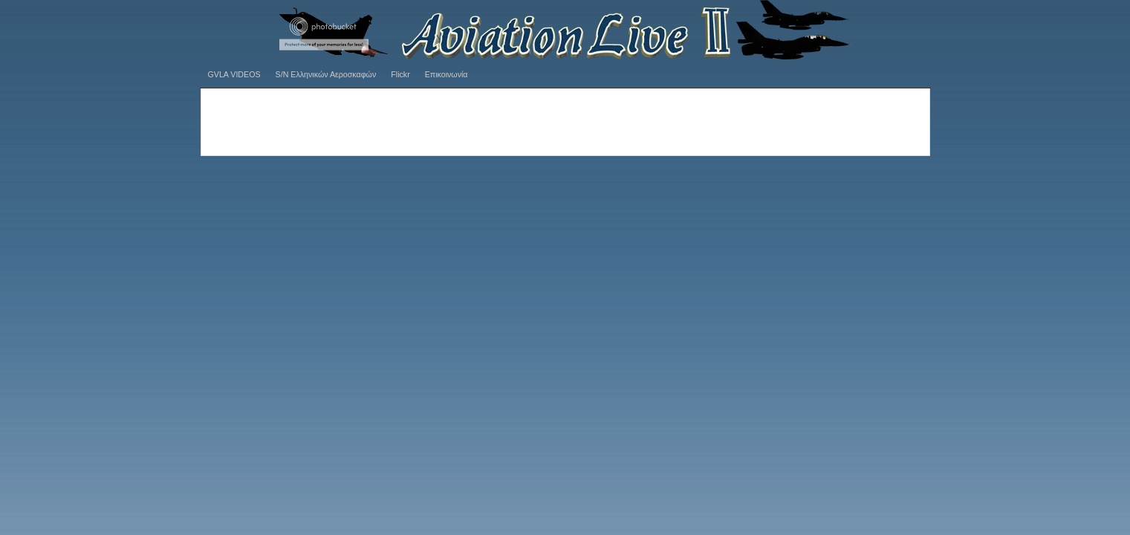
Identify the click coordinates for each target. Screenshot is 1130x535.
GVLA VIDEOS (234, 74)
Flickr (400, 74)
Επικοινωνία (446, 74)
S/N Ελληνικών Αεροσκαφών (326, 74)
